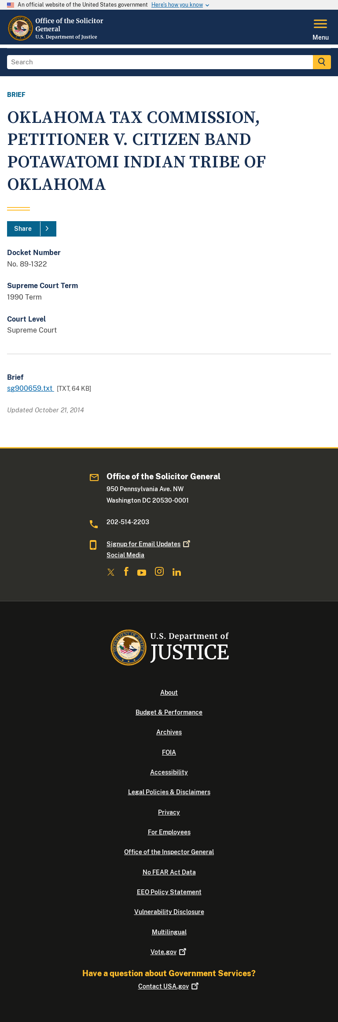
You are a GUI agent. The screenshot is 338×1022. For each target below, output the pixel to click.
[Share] (31, 229)
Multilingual (169, 932)
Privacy (169, 812)
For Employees (169, 832)
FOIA (169, 752)
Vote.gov (169, 951)
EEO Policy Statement (169, 892)
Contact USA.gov (169, 986)
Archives (169, 732)
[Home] (55, 39)
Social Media (125, 555)
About (169, 692)
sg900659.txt (30, 388)
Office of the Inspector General (169, 851)
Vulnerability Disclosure (169, 911)
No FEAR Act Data (169, 872)
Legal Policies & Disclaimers (169, 792)
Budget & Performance (169, 712)
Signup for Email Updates (149, 544)
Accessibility (169, 772)
